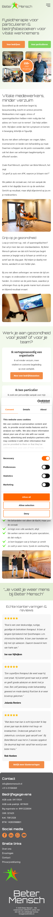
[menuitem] (11, 849)
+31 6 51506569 (9, 788)
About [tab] (43, 409)
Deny (26, 513)
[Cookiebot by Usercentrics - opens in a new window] (38, 401)
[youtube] (24, 835)
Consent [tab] (9, 409)
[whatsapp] (17, 835)
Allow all (26, 497)
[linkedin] (11, 835)
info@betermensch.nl (12, 784)
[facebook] (4, 835)
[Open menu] (48, 5)
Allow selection (26, 505)
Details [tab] (26, 409)
